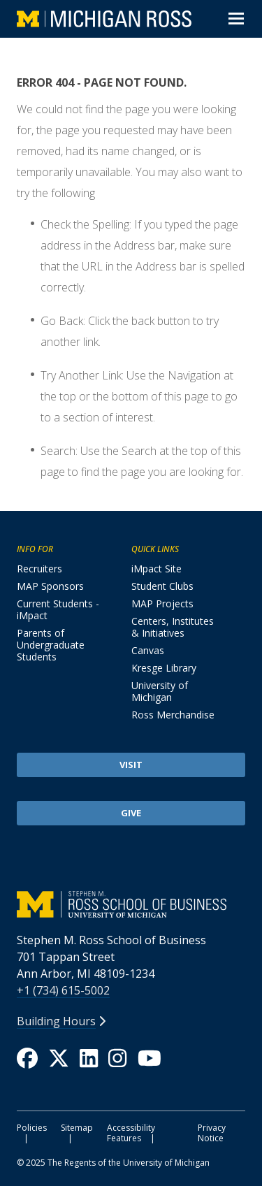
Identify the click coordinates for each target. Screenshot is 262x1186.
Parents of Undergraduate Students (51, 644)
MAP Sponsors (50, 586)
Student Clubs (162, 586)
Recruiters (39, 568)
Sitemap (77, 1128)
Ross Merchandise (172, 714)
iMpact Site (156, 568)
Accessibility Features (131, 1133)
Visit (131, 764)
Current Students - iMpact (58, 609)
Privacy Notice (212, 1133)
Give (131, 813)
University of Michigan (159, 691)
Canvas (147, 650)
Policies (32, 1128)
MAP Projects (162, 603)
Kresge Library (163, 667)
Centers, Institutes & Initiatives (172, 626)
